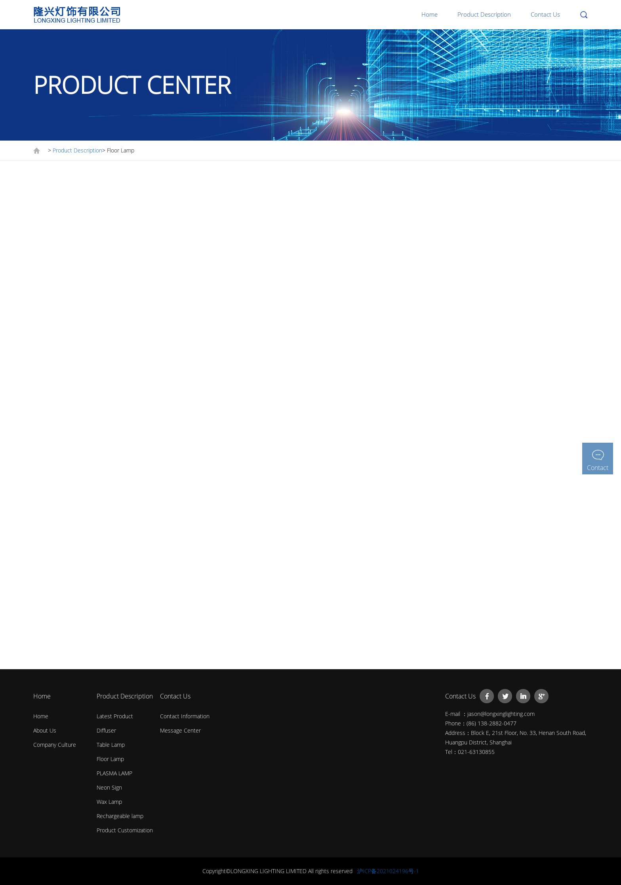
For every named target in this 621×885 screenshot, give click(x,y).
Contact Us (545, 14)
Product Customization (125, 830)
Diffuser (106, 730)
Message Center (180, 730)
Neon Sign (109, 787)
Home (429, 14)
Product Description (484, 14)
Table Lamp (111, 744)
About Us (44, 730)
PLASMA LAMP (114, 773)
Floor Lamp (110, 759)
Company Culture (54, 744)
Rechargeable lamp (120, 816)
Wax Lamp (109, 801)
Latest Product (115, 716)
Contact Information (185, 716)
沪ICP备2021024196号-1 (388, 871)
